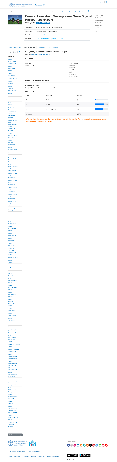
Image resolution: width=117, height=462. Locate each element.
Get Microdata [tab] (54, 47)
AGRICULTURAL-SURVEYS (44, 11)
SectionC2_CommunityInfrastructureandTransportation (12, 365)
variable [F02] (87, 11)
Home (9, 11)
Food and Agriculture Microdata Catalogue (24, 11)
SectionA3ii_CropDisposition (11, 274)
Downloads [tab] (42, 47)
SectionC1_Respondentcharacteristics (12, 356)
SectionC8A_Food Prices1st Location (13, 417)
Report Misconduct (53, 456)
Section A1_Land (13, 257)
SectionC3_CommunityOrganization (12, 374)
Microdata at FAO (39, 5)
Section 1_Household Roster (40, 54)
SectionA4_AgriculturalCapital (12, 280)
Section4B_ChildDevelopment (12, 88)
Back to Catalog (15, 435)
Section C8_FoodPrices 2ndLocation (13, 424)
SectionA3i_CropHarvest (10, 267)
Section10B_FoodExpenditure (11, 142)
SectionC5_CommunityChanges (12, 389)
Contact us (17, 456)
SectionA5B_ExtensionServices (12, 294)
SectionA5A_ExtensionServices (12, 287)
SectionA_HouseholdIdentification (12, 61)
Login (101, 2)
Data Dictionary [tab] (29, 47)
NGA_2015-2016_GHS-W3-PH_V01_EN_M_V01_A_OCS (67, 11)
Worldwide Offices (34, 451)
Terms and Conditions (29, 456)
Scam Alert (41, 456)
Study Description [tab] (15, 47)
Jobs (10, 456)
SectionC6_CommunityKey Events (12, 396)
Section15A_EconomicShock (12, 228)
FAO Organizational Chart (17, 451)
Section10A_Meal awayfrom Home (12, 135)
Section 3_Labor (12, 78)
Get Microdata (43, 23)
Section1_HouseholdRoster (11, 68)
